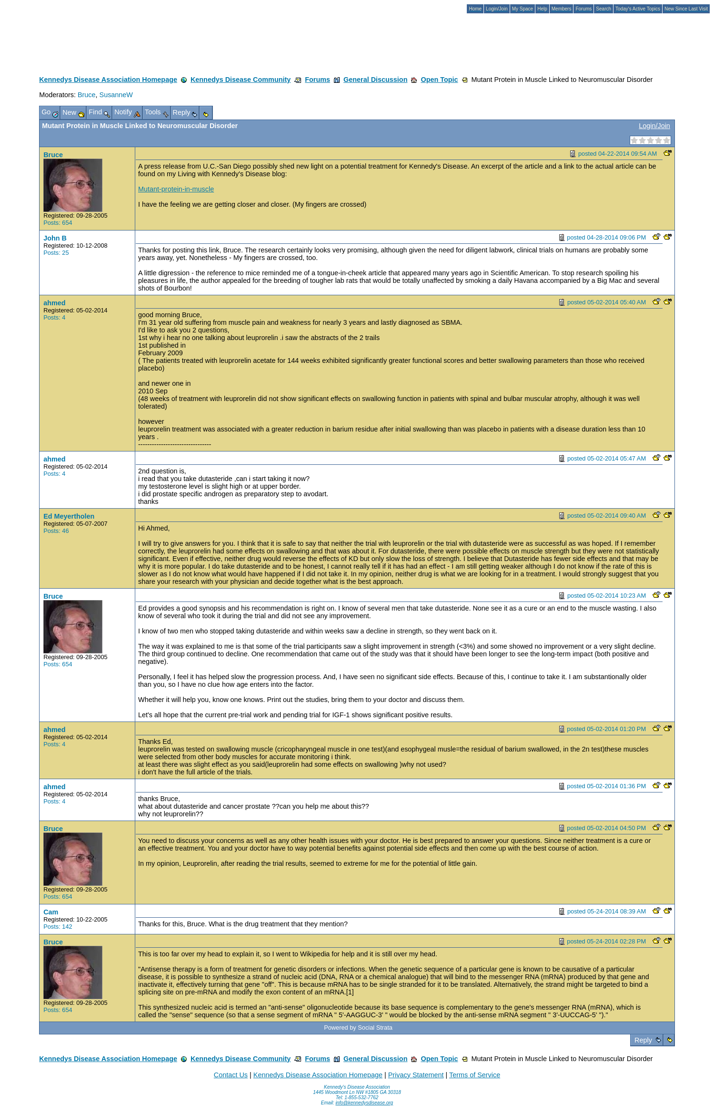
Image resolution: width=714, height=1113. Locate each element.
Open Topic (439, 79)
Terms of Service (474, 1075)
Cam (50, 912)
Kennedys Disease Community (241, 79)
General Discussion (375, 79)
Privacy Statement (416, 1075)
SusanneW (116, 95)
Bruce (87, 95)
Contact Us (231, 1075)
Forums (317, 79)
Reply (643, 1040)
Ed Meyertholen (68, 516)
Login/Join (654, 126)
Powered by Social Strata (358, 1027)
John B (55, 238)
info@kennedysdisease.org (364, 1102)
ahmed (54, 303)
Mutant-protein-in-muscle (176, 189)
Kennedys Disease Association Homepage (108, 79)
